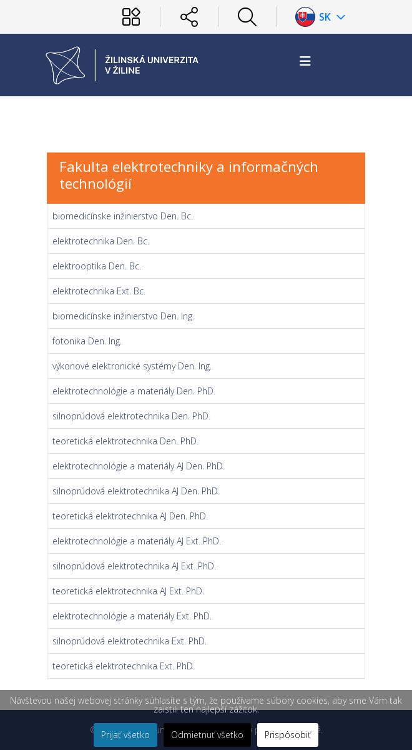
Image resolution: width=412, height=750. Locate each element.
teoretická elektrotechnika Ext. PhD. (123, 666)
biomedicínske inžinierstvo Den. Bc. (122, 216)
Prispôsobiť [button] (288, 735)
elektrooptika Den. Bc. (96, 266)
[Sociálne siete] (189, 17)
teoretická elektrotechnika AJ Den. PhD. (130, 516)
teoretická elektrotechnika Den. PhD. (125, 441)
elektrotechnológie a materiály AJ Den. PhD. (138, 466)
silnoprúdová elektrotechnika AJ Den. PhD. (136, 491)
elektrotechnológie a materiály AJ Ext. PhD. (136, 541)
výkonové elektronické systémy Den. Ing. (132, 366)
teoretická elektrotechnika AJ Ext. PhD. (128, 591)
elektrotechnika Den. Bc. (100, 241)
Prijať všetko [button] (125, 735)
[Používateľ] (131, 17)
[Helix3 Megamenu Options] (305, 61)
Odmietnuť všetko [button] (207, 735)
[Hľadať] (247, 17)
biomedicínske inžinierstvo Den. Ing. (123, 316)
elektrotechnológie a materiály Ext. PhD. (132, 616)
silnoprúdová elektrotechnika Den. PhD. (131, 416)
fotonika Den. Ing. (87, 341)
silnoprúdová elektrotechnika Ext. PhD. (129, 641)
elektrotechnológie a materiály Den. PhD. (133, 391)
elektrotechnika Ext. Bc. (98, 291)
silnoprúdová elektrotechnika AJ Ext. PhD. (134, 566)
